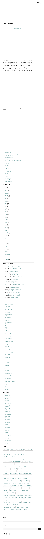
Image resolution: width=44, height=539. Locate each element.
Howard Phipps (18, 475)
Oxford (19, 490)
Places (6, 236)
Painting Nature (7, 357)
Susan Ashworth (7, 435)
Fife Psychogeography (9, 323)
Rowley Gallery (27, 497)
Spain (10, 504)
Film (5, 206)
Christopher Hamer (16, 461)
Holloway (12, 475)
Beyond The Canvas (8, 309)
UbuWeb (6, 386)
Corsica (5, 463)
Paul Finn (6, 432)
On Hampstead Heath (8, 150)
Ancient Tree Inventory (9, 304)
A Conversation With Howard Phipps (11, 154)
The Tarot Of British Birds (9, 155)
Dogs (5, 204)
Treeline (6, 170)
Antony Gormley (22, 451)
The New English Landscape (10, 381)
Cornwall (31, 461)
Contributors (5, 522)
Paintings (6, 232)
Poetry (6, 238)
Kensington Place (15, 485)
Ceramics (6, 196)
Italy (13, 478)
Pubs (5, 240)
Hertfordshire (6, 475)
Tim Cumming (7, 509)
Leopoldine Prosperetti (9, 341)
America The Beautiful (12, 29)
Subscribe (5, 520)
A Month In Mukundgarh (9, 157)
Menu (38, 2)
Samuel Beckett (7, 502)
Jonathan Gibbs (7, 421)
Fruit (5, 212)
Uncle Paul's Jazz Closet (9, 387)
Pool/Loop (6, 162)
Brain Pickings (7, 312)
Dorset (19, 466)
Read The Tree (7, 362)
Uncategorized (7, 254)
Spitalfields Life (7, 367)
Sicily (30, 502)
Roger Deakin (14, 497)
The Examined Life (8, 373)
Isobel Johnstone (8, 414)
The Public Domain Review (10, 383)
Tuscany (12, 509)
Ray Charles (23, 108)
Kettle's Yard (7, 339)
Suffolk (14, 504)
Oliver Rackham (13, 490)
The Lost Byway (8, 378)
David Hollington (18, 463)
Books (6, 190)
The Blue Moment (8, 368)
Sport (6, 244)
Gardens (6, 216)
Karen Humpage (7, 485)
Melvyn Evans (7, 430)
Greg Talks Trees (8, 333)
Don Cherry (14, 466)
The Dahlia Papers (8, 371)
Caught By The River (8, 315)
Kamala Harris (12, 108)
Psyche (6, 360)
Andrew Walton (20, 449)
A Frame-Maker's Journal (9, 303)
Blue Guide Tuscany (16, 456)
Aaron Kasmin (7, 395)
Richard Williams (19, 495)
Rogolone (14, 290)
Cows (6, 200)
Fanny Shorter (7, 411)
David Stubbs (26, 463)
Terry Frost (12, 507)
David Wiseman (7, 406)
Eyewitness (6, 471)
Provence (6, 495)
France (18, 471)
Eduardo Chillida (25, 466)
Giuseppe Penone (24, 471)
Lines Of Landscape (8, 343)
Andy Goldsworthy (28, 449)
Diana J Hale (7, 319)
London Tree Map (8, 346)
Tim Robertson (7, 441)
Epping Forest (14, 468)
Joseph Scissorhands (8, 338)
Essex (26, 468)
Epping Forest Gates (8, 322)
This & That (7, 248)
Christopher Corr (8, 403)
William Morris (18, 509)
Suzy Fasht (7, 438)
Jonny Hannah (7, 422)
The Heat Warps (7, 376)
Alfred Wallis (6, 449)
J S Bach (28, 483)
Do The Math (7, 320)
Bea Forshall (7, 307)
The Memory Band (8, 379)
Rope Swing (20, 497)
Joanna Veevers (7, 419)
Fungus (6, 214)
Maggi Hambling (25, 487)
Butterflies (6, 195)
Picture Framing (18, 108)
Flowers (6, 209)
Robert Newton (7, 433)
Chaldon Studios (8, 317)
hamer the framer (8, 106)
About (4, 525)
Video (27, 106)
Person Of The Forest (8, 171)
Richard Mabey (12, 495)
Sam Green (7, 365)
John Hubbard (18, 480)
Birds (6, 188)
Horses (6, 222)
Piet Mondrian (26, 492)
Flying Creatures (8, 327)
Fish (5, 208)
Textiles (6, 246)
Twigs (6, 252)
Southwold (6, 504)
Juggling (6, 227)
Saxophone (14, 502)
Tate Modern (6, 507)
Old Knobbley (7, 354)
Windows (6, 260)
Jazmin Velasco (7, 416)
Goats (6, 217)
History (25, 106)
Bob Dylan (24, 456)
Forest (6, 330)
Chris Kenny (7, 401)
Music (6, 230)
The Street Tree (7, 384)
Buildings (6, 193)
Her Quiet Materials (8, 335)
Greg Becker (6, 473)
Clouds (6, 198)
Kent (21, 485)
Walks (6, 257)
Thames (17, 507)
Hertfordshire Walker (8, 336)
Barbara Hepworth (7, 454)
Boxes (6, 192)
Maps (6, 228)
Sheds (6, 241)
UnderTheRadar (7, 389)
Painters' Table (7, 355)
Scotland (19, 502)
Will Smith (25, 509)
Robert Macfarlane (28, 495)
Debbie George (7, 408)
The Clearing (7, 370)
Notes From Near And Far (9, 352)
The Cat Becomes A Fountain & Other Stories (13, 160)
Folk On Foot (7, 328)
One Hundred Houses (8, 152)
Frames (22, 106)
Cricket (6, 201)
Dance (6, 203)
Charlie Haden (14, 459)
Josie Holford (7, 284)
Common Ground (24, 461)
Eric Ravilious (20, 468)
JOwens (6, 281)
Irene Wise (6, 273)
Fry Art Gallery (7, 331)
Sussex (26, 504)
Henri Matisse (22, 473)
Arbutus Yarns (7, 306)
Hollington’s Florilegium (9, 179)
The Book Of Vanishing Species (10, 163)
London (12, 487)
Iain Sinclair (25, 475)
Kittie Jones (7, 424)
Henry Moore (28, 473)
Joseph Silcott (22, 483)
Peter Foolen (7, 359)
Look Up (6, 173)
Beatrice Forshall (16, 454)
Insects (6, 224)
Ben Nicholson (24, 454)
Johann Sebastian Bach (9, 480)
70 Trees (6, 176)
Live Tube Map (7, 344)
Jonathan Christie (25, 480)
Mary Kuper (6, 490)
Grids (6, 219)
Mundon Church (14, 285)
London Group (18, 487)
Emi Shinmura (7, 409)
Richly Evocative (8, 363)
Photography (7, 233)
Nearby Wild (7, 351)
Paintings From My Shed (9, 158)
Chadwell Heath (7, 459)
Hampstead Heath (14, 473)
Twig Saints (7, 443)
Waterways (7, 259)
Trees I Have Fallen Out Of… (10, 174)
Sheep (6, 243)
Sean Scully (24, 502)
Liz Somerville (7, 427)
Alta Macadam (13, 449)
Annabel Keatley (14, 451)
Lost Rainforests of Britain (9, 347)
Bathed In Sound (8, 165)
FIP (5, 325)
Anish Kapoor (6, 451)
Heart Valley (7, 166)
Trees (6, 251)
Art (19, 106)
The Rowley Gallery (8, 440)
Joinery (6, 225)
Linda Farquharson (8, 425)
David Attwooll (11, 463)
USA (26, 108)
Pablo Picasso (25, 490)
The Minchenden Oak (9, 181)
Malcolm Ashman (8, 429)
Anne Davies (7, 398)
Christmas (27, 459)
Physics (6, 235)
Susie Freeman (7, 437)
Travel (6, 249)
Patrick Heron (6, 492)
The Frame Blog (8, 375)
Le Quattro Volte (8, 168)
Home (4, 517)
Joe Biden (8, 108)
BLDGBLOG (7, 311)
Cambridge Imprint (8, 314)
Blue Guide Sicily (7, 456)
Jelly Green (7, 417)
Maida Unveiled (7, 349)
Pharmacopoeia (19, 492)
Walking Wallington (14, 297)
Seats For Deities (8, 178)
